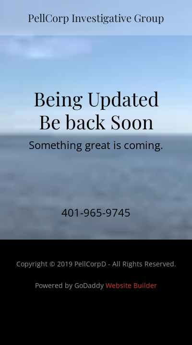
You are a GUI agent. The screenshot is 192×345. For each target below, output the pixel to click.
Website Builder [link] (131, 285)
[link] (96, 18)
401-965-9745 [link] (96, 212)
